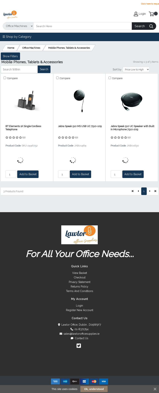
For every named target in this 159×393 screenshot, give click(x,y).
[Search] (82, 26)
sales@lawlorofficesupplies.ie (80, 333)
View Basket (79, 272)
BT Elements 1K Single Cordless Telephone (23, 128)
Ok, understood (94, 389)
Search (44, 69)
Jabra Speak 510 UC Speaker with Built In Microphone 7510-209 (132, 128)
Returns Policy (79, 286)
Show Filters (10, 56)
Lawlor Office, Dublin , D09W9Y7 (79, 324)
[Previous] (138, 191)
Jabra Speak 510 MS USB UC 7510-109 (80, 126)
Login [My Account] (140, 14)
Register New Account (79, 310)
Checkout (79, 277)
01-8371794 (80, 329)
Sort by (117, 69)
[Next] (149, 191)
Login (79, 305)
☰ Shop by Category (16, 37)
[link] (79, 369)
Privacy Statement (79, 282)
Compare (12, 78)
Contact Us (79, 338)
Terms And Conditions (79, 291)
